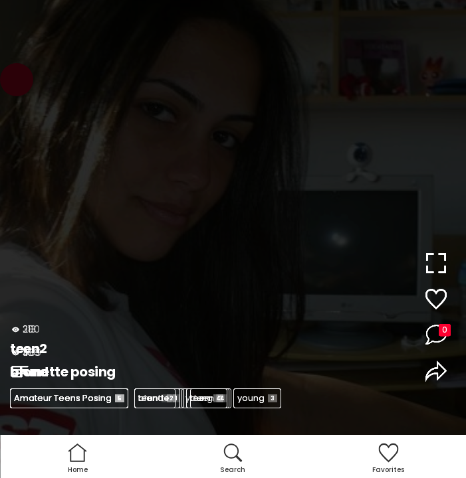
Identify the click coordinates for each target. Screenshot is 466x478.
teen (155, 398)
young (257, 398)
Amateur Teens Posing (69, 398)
